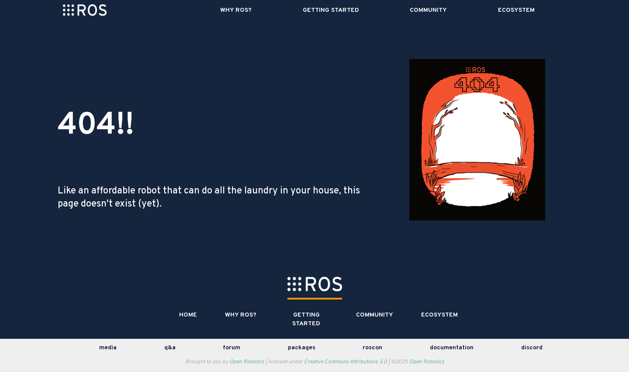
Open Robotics (246, 361)
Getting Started (331, 10)
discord (532, 347)
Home (188, 315)
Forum (231, 347)
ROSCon (372, 347)
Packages (301, 347)
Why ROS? (236, 10)
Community (428, 10)
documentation (451, 347)
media (108, 347)
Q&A (170, 347)
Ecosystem (516, 10)
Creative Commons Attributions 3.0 (345, 361)
